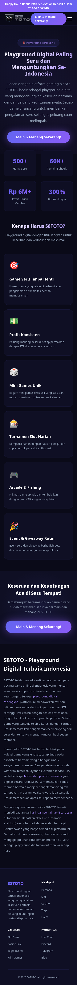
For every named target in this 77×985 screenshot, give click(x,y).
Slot (43, 897)
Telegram (47, 950)
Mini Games (15, 957)
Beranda (46, 890)
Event (44, 917)
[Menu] (70, 18)
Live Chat (47, 937)
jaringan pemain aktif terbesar (51, 812)
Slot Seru (13, 937)
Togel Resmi (15, 950)
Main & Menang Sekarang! (45, 19)
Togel (44, 910)
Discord (46, 944)
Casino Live (15, 944)
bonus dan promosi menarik (43, 776)
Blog (44, 957)
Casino (45, 903)
